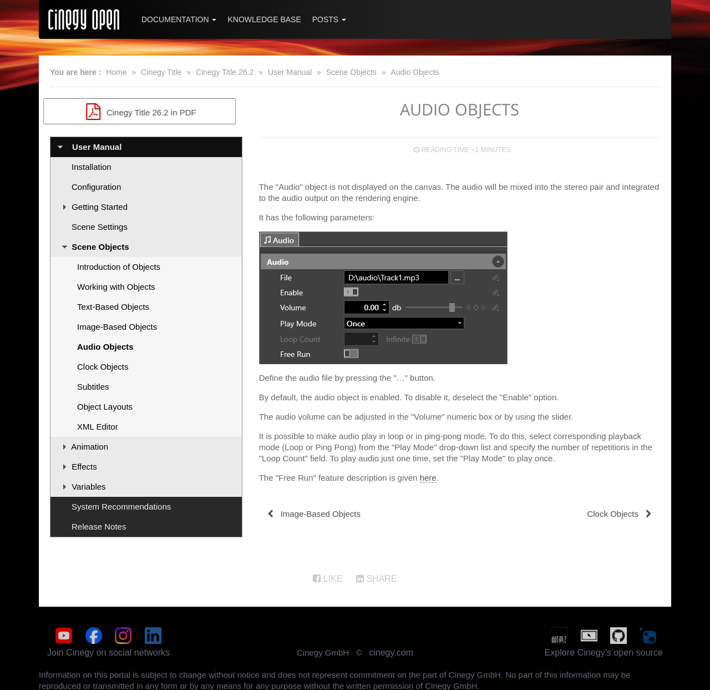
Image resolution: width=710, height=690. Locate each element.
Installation (91, 167)
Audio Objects (414, 72)
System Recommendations (121, 506)
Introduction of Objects (118, 266)
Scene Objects (351, 72)
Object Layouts (105, 406)
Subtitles (93, 386)
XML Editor (97, 426)
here (428, 477)
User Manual (290, 72)
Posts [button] (329, 19)
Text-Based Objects (113, 306)
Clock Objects (103, 366)
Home (116, 72)
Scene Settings (100, 226)
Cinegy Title (161, 72)
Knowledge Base (264, 19)
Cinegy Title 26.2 (224, 72)
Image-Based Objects (117, 326)
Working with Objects (116, 286)
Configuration (96, 187)
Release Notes (99, 526)
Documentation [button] (178, 19)
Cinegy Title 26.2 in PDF (145, 111)
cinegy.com (391, 652)
